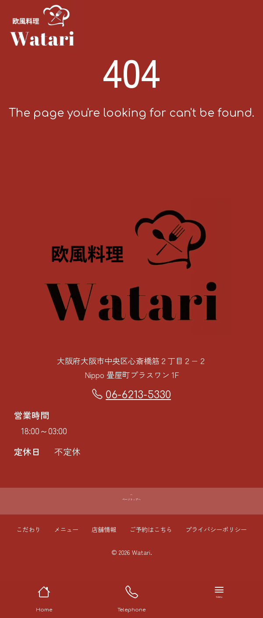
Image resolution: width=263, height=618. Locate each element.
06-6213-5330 (131, 394)
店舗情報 (104, 548)
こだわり (28, 548)
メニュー (66, 548)
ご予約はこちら (150, 548)
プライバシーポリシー (216, 548)
